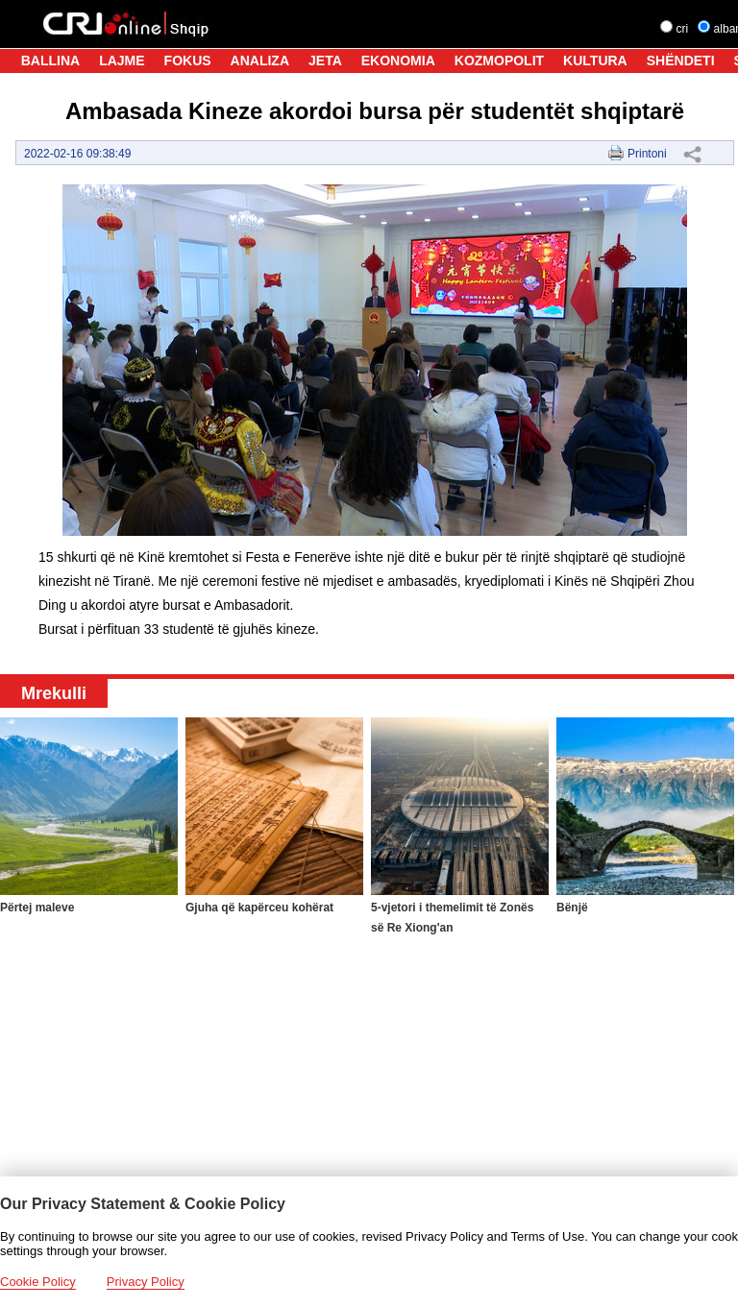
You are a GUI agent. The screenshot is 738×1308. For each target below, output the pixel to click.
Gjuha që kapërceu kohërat (259, 907)
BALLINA (50, 60)
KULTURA (595, 60)
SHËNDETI (681, 60)
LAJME (121, 60)
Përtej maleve (37, 907)
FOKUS (187, 60)
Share (691, 153)
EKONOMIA (398, 60)
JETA (325, 60)
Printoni (647, 153)
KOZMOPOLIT (499, 60)
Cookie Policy (38, 1281)
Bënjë (572, 907)
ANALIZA (260, 60)
